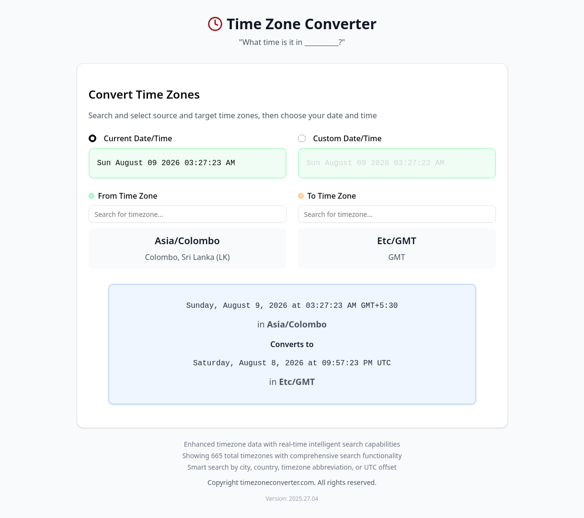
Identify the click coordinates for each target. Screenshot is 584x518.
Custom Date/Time (340, 138)
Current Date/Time (130, 138)
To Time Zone (327, 196)
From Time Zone (123, 196)
